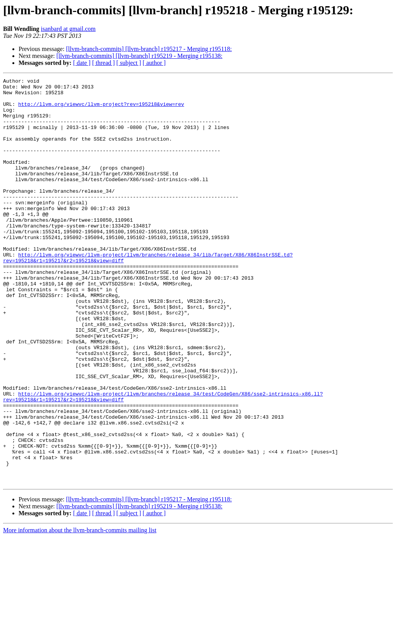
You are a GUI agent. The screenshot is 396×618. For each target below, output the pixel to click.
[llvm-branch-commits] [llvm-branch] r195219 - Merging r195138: (139, 56)
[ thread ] (103, 62)
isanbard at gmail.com (68, 28)
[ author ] (154, 62)
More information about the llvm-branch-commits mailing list (79, 611)
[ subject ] (128, 62)
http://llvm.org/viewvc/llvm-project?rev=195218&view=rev (101, 109)
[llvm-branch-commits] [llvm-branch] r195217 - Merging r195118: (149, 49)
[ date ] (81, 62)
